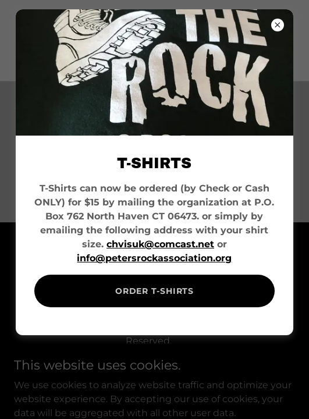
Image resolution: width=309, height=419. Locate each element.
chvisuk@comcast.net (160, 244)
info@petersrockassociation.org (154, 258)
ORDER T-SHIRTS (154, 291)
